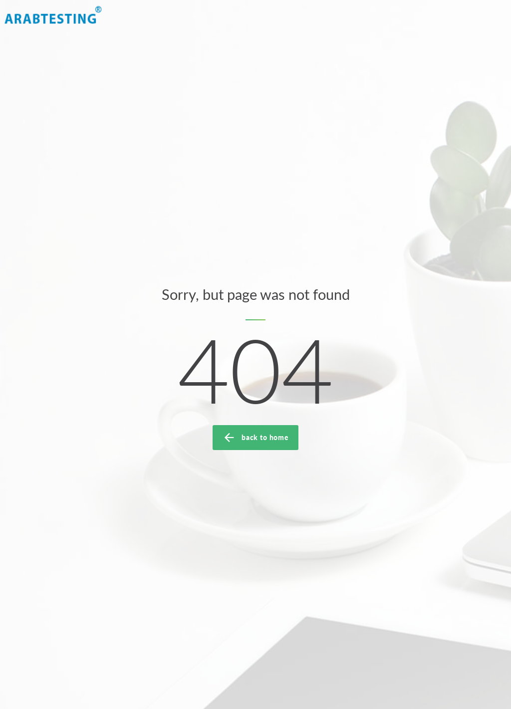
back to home (255, 438)
